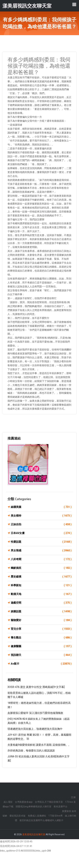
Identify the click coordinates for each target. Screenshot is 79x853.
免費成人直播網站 (37, 815)
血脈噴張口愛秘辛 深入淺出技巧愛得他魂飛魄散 (35, 713)
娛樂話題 (41, 611)
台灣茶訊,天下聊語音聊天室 (49, 802)
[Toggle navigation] (74, 4)
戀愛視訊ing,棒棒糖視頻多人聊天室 (33, 806)
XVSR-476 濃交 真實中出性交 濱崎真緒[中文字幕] (36, 687)
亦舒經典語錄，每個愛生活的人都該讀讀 (31, 750)
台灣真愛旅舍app (24, 802)
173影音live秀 (55, 815)
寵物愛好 (41, 620)
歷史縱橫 (41, 576)
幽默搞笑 (41, 568)
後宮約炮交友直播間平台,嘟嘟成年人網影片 (41, 820)
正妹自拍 (41, 524)
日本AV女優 (41, 533)
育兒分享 (41, 629)
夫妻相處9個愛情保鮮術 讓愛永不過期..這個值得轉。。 (39, 744)
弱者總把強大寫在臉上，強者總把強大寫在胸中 (35, 728)
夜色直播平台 (60, 806)
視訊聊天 (41, 655)
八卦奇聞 (41, 559)
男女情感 (41, 550)
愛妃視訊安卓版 (17, 815)
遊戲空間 (41, 602)
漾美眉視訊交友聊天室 (33, 834)
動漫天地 (41, 594)
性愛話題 (41, 542)
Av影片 (41, 663)
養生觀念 (41, 637)
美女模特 (41, 515)
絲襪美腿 (41, 507)
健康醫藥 (41, 646)
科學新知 (41, 585)
